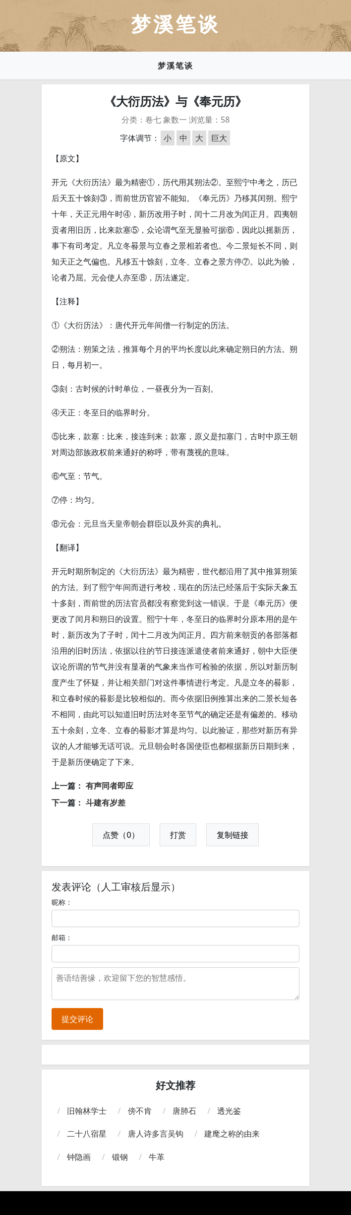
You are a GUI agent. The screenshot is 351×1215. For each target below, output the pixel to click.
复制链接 (232, 834)
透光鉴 (229, 1110)
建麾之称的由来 (232, 1133)
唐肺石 (184, 1110)
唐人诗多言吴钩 (155, 1133)
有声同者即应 (109, 785)
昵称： (62, 902)
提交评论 (77, 1018)
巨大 (219, 138)
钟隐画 (79, 1156)
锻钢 (120, 1156)
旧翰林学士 (87, 1110)
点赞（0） (121, 834)
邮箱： (62, 937)
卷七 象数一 (166, 119)
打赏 (178, 834)
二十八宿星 (87, 1133)
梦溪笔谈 (175, 65)
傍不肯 (140, 1110)
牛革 (157, 1156)
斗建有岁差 (105, 802)
